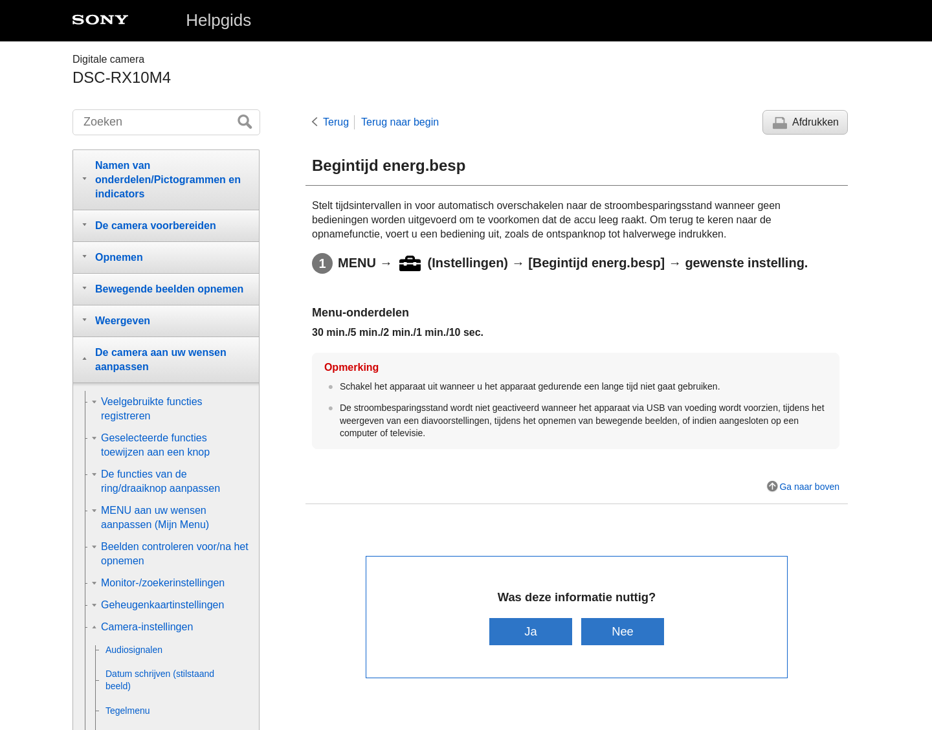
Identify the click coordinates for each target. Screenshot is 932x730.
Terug (336, 121)
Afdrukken (815, 121)
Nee (623, 631)
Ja (530, 631)
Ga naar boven (809, 486)
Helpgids (218, 20)
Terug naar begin (400, 121)
